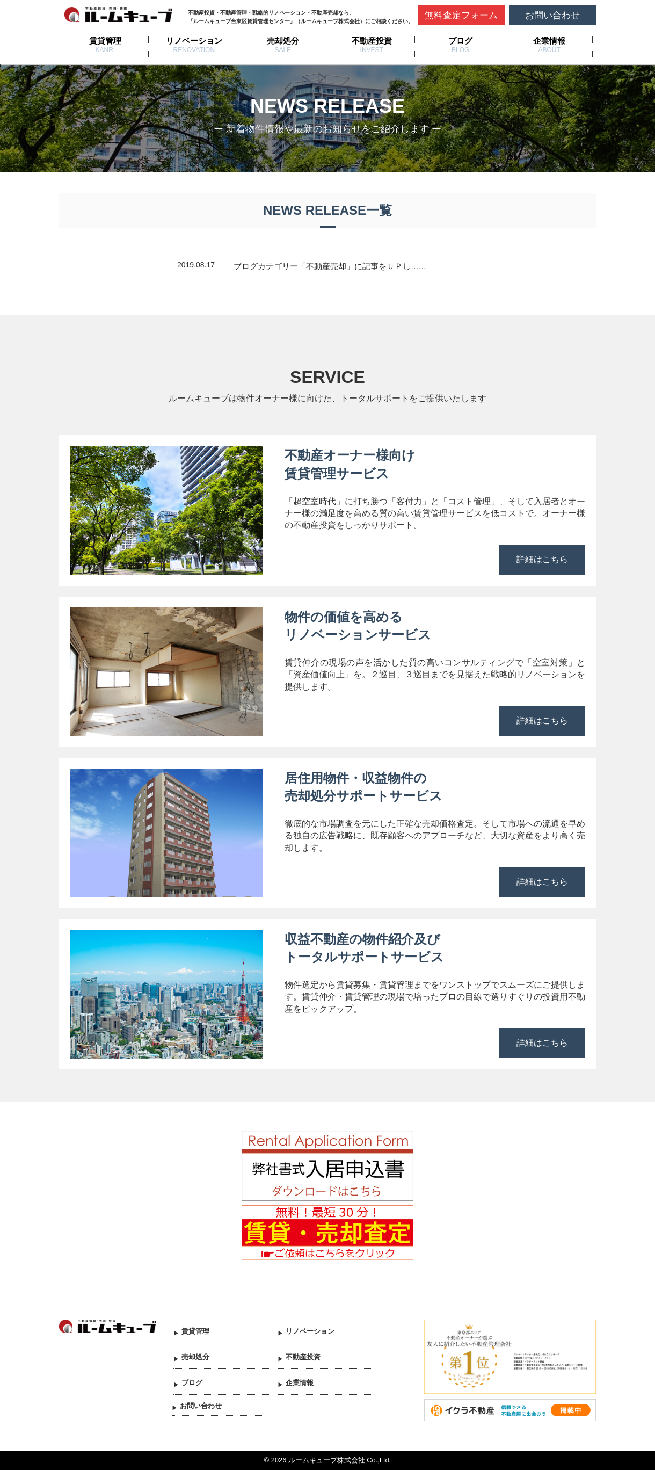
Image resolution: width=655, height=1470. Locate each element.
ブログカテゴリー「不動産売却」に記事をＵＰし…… (330, 266)
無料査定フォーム (461, 15)
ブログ (460, 40)
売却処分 (283, 40)
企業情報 (549, 40)
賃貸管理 (105, 40)
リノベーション (194, 40)
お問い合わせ (552, 15)
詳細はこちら (542, 559)
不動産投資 (372, 40)
